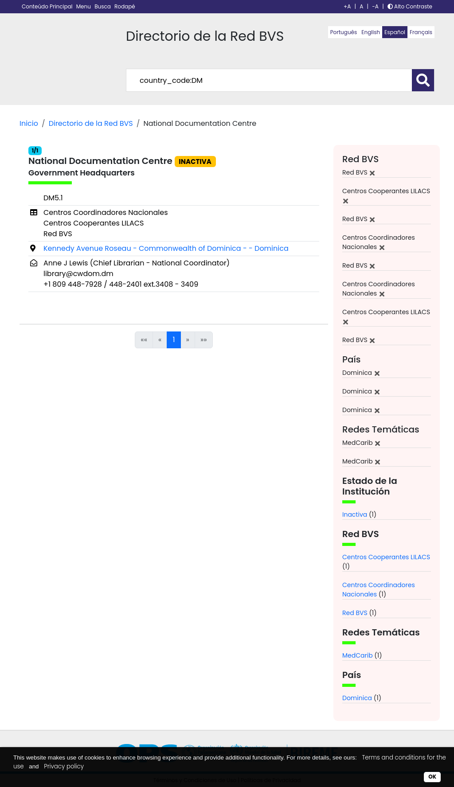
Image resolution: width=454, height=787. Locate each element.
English (370, 32)
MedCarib (357, 655)
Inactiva (354, 514)
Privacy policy (64, 766)
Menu (84, 6)
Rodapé (124, 6)
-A (375, 6)
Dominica (357, 697)
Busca (103, 6)
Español (394, 32)
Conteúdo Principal (48, 6)
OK (432, 776)
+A (347, 6)
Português (343, 32)
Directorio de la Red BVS (91, 123)
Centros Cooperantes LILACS (386, 557)
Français (421, 32)
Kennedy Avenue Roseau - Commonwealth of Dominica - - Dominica (166, 248)
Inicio (29, 123)
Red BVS (355, 612)
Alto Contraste (409, 6)
